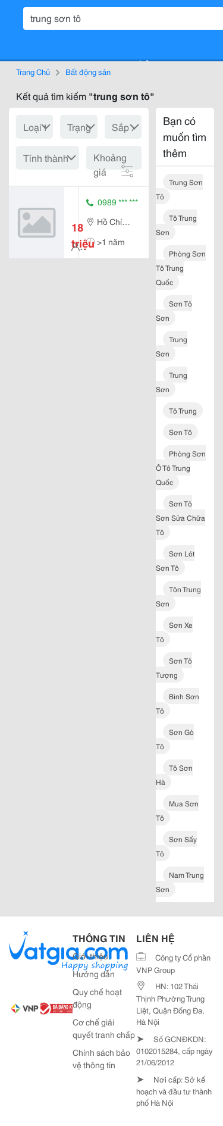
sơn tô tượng (174, 667)
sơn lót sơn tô (175, 560)
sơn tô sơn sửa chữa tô (180, 517)
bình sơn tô (177, 703)
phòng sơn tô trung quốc (181, 267)
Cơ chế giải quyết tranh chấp (104, 1028)
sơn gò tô (175, 739)
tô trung (183, 410)
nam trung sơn (180, 881)
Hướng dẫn (94, 974)
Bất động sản (88, 71)
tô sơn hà (174, 774)
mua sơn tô (177, 810)
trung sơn (171, 346)
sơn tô (180, 432)
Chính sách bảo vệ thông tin (101, 1058)
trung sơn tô (179, 189)
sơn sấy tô (176, 846)
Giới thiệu (90, 956)
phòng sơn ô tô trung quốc (181, 467)
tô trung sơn (176, 224)
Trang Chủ (33, 71)
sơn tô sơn (174, 310)
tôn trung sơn (178, 596)
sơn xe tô (174, 632)
